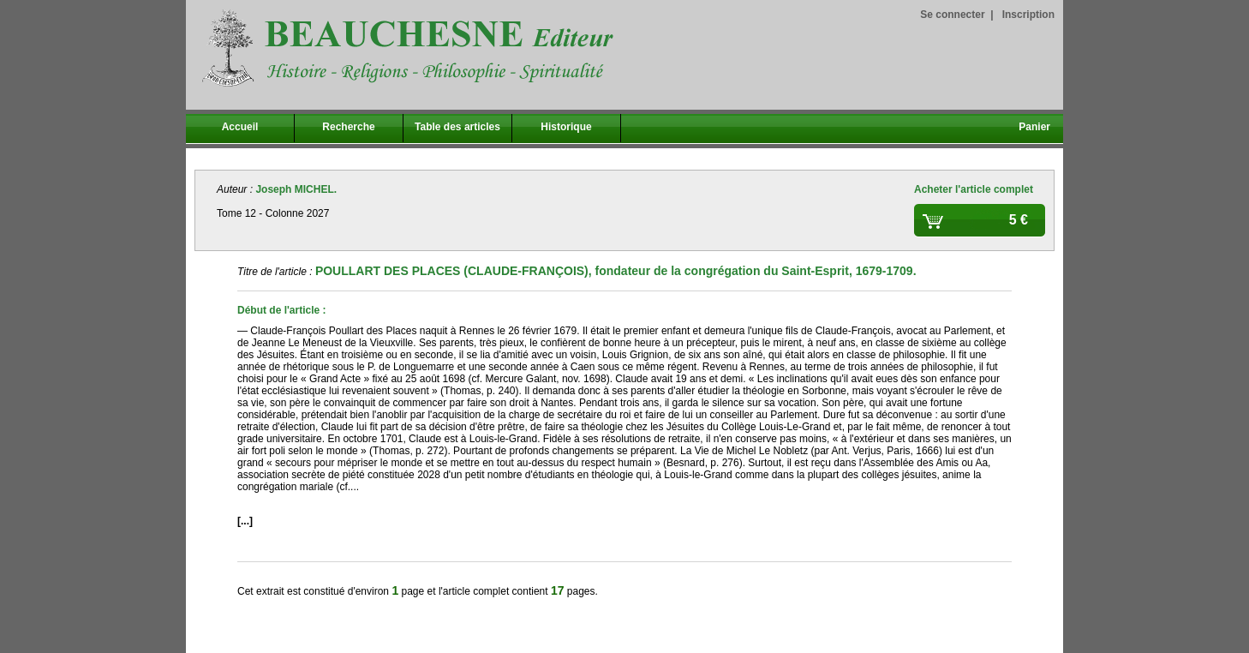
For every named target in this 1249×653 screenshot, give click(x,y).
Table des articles (457, 127)
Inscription (1028, 15)
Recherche (348, 127)
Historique (566, 127)
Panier (1034, 127)
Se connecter (952, 15)
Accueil (240, 127)
